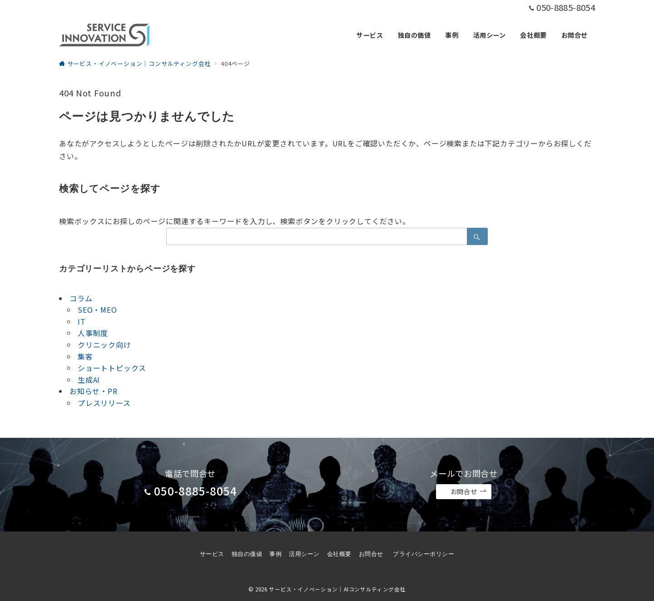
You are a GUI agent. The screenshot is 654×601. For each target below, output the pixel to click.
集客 (85, 356)
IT (82, 321)
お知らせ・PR (93, 391)
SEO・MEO (97, 309)
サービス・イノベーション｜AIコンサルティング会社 (337, 589)
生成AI (89, 379)
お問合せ (469, 491)
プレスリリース (104, 402)
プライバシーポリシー (423, 554)
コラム (80, 298)
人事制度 (93, 332)
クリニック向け (104, 344)
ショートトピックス (112, 367)
